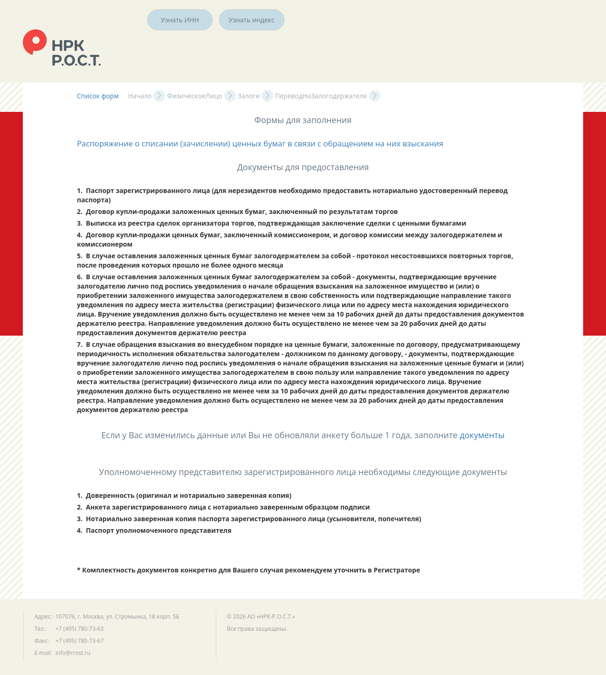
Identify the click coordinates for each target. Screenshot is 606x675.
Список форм (98, 95)
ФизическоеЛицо (194, 95)
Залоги (249, 95)
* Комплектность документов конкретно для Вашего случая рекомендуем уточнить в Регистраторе (248, 569)
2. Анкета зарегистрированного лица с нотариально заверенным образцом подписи (223, 507)
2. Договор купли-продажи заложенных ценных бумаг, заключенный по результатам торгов (237, 211)
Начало (140, 95)
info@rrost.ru (72, 653)
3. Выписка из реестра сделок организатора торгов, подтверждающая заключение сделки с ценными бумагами (271, 223)
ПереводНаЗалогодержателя (321, 95)
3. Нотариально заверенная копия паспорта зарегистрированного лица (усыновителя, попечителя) (249, 518)
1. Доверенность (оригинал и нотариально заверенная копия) (184, 495)
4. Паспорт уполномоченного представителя (154, 530)
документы (482, 435)
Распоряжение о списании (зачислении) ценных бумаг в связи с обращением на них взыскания (260, 143)
